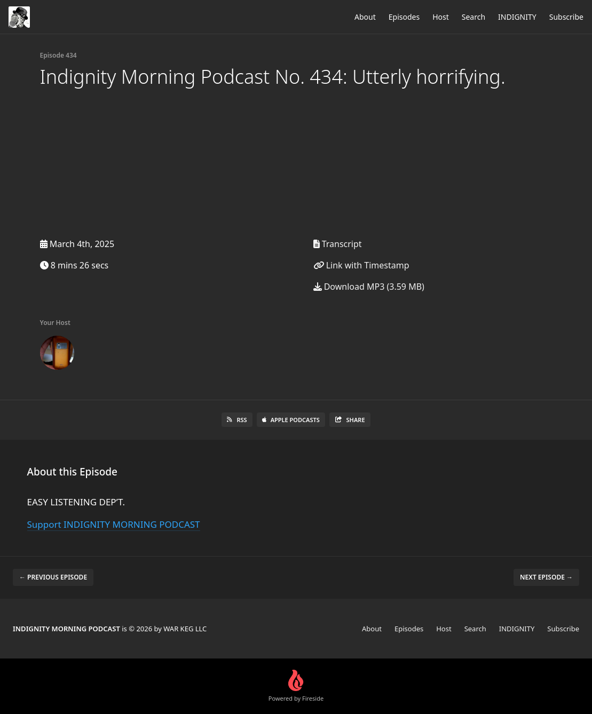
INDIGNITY (517, 17)
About (365, 17)
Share (350, 420)
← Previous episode (53, 577)
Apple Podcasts (291, 420)
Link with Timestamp (361, 265)
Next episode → (546, 577)
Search (473, 17)
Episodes (404, 17)
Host (440, 17)
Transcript (337, 244)
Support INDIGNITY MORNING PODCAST (113, 524)
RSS (237, 420)
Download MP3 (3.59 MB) (368, 286)
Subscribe (566, 17)
